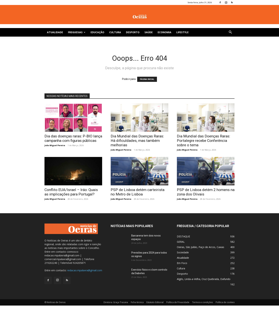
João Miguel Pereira (54, 145)
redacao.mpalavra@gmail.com (84, 270)
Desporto (133, 32)
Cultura (115, 32)
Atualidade (55, 32)
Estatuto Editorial (155, 302)
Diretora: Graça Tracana (116, 302)
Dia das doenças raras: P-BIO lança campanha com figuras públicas (73, 138)
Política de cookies (225, 302)
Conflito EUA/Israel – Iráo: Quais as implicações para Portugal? (71, 192)
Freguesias (76, 32)
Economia (164, 32)
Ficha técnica (137, 302)
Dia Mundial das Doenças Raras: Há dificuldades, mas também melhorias (137, 140)
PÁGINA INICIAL (147, 79)
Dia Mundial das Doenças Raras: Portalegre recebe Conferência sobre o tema (203, 140)
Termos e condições (202, 302)
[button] (230, 32)
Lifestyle (182, 32)
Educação (97, 32)
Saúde (148, 32)
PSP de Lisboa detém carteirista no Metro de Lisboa (137, 192)
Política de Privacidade (177, 302)
